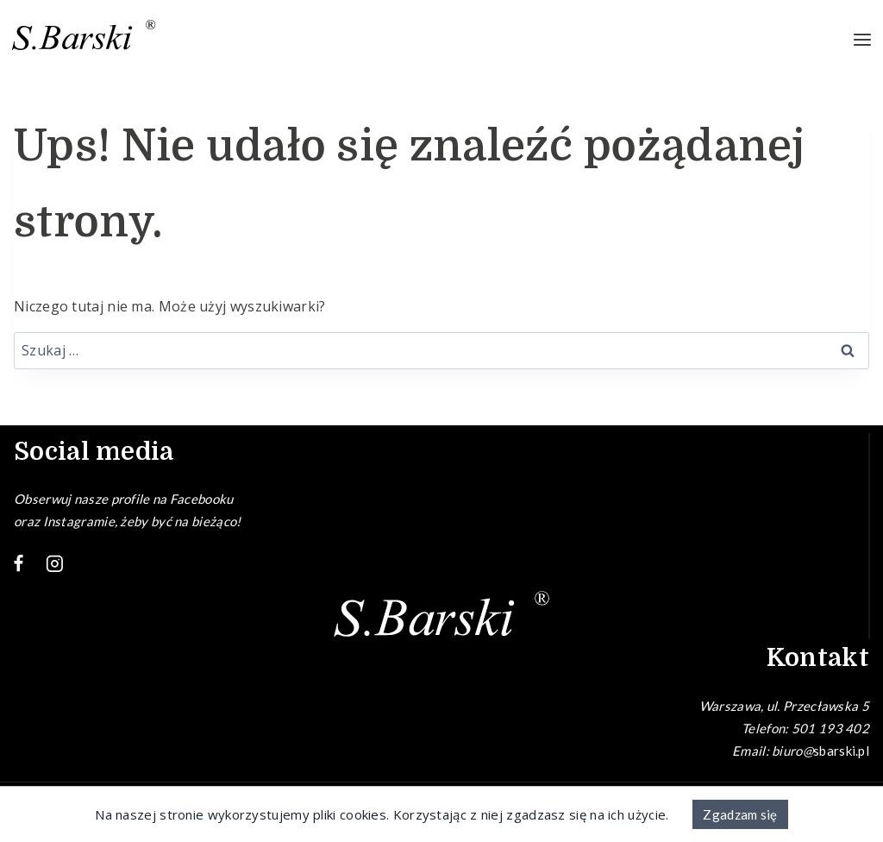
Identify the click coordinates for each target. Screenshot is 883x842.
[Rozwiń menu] (862, 40)
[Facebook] (19, 564)
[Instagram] (55, 564)
